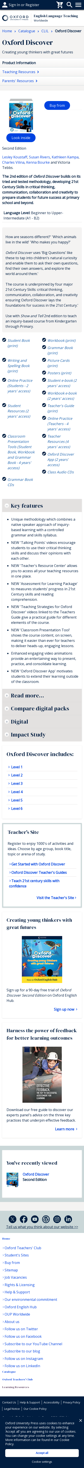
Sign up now (64, 1009)
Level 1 (16, 767)
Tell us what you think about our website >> (42, 1226)
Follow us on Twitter (21, 1329)
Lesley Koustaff (14, 157)
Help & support (14, 4)
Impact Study (28, 735)
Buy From (10, 4)
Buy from (57, 105)
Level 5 (16, 800)
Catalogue (9, 1372)
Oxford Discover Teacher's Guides (39, 872)
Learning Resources (15, 1387)
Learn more (65, 1129)
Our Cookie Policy (35, 1409)
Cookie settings (42, 1462)
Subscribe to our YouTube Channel (33, 1343)
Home (6, 1238)
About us (12, 1321)
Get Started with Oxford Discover (38, 864)
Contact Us (9, 1402)
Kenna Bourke (38, 162)
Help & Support (17, 1292)
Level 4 (16, 791)
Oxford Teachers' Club (23, 1247)
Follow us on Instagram (24, 1358)
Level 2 (16, 775)
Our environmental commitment (31, 1299)
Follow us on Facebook (23, 1336)
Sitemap (11, 1270)
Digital (19, 722)
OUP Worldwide (17, 1314)
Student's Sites (17, 1255)
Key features (27, 506)
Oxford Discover (36, 1174)
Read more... (27, 695)
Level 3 (16, 783)
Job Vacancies (16, 1277)
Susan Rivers (39, 157)
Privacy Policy (71, 1402)
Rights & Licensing (20, 1284)
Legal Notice (12, 1409)
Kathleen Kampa (65, 157)
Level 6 (16, 808)
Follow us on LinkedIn (22, 1365)
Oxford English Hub (21, 1307)
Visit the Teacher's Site (55, 897)
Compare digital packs (40, 708)
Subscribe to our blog (22, 1351)
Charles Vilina (13, 162)
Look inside (21, 137)
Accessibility (51, 1402)
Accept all (42, 1453)
